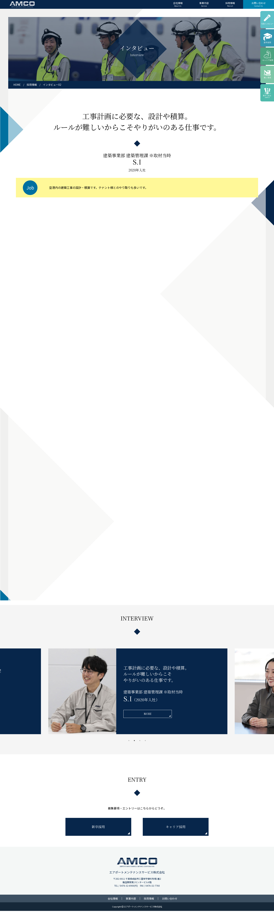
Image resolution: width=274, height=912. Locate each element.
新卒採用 (98, 827)
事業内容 (204, 4)
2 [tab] (134, 741)
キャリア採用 (176, 827)
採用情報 (230, 4)
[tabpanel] (137, 692)
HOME (17, 84)
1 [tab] (129, 741)
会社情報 (178, 4)
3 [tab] (140, 741)
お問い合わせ (259, 4)
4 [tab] (145, 741)
